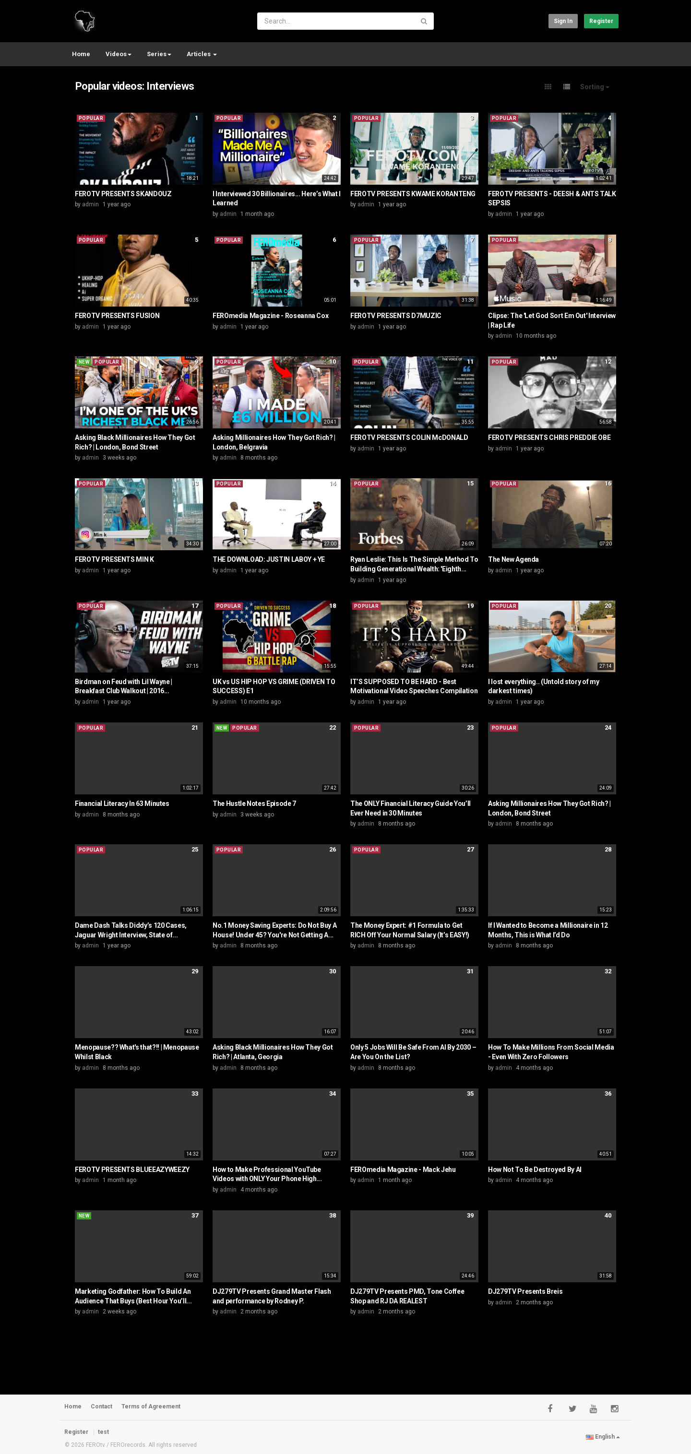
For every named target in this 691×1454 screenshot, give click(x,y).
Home (81, 54)
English (603, 1436)
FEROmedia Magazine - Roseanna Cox (270, 315)
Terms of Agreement (150, 1406)
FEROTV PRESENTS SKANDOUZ (123, 194)
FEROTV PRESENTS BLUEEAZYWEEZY (132, 1169)
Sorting (594, 87)
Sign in (563, 21)
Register (601, 21)
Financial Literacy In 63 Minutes (122, 803)
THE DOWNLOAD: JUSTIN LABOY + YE (269, 559)
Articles (202, 54)
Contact (101, 1406)
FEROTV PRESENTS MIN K (114, 559)
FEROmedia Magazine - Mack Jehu (403, 1169)
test (103, 1432)
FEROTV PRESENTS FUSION (117, 315)
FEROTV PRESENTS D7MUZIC (395, 315)
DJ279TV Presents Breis (525, 1291)
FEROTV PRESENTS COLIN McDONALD (409, 437)
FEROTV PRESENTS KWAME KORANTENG (413, 194)
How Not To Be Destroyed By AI (535, 1169)
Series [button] (159, 54)
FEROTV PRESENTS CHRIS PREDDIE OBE (549, 437)
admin (90, 204)
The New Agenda (513, 559)
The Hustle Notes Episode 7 (254, 803)
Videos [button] (118, 54)
